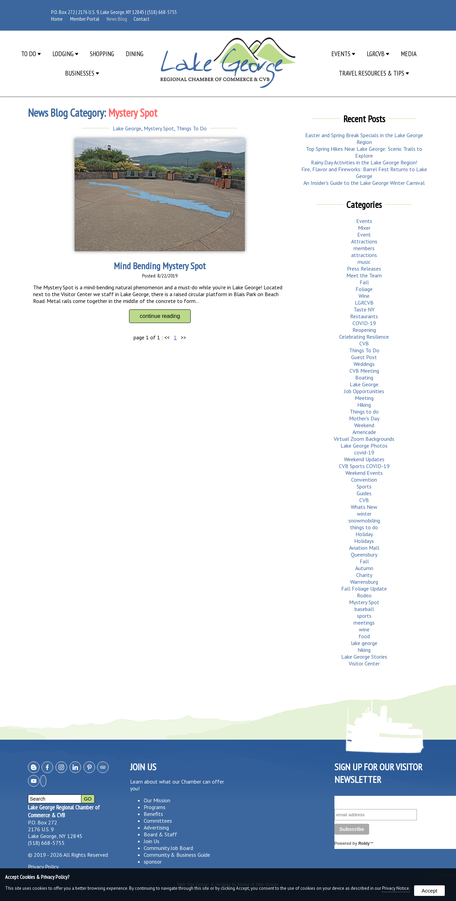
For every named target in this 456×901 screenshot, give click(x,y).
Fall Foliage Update (364, 588)
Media (408, 53)
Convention (364, 479)
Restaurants (364, 316)
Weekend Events (364, 472)
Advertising (156, 827)
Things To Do (191, 128)
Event (364, 234)
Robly (363, 843)
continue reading (160, 316)
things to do (364, 527)
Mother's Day (364, 418)
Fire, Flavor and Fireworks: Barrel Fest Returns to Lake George (364, 172)
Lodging (65, 53)
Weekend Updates (364, 459)
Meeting (364, 398)
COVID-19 (364, 323)
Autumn (364, 568)
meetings (364, 622)
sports (364, 615)
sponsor (153, 861)
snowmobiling (364, 520)
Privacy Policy (43, 866)
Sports (364, 486)
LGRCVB (378, 53)
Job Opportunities (364, 391)
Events (343, 53)
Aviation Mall (364, 547)
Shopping (102, 53)
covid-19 (364, 452)
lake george (364, 643)
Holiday (364, 534)
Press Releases (364, 268)
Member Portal (84, 18)
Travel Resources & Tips (374, 73)
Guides (364, 493)
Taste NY (364, 309)
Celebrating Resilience (364, 336)
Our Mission (157, 800)
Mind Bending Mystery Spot (160, 265)
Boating (364, 377)
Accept (429, 891)
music (364, 261)
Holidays (364, 540)
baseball (364, 609)
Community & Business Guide (177, 854)
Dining (134, 53)
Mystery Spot (159, 128)
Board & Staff (160, 834)
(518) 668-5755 (162, 12)
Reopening (364, 329)
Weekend (364, 425)
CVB (364, 343)
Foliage (364, 289)
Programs (155, 807)
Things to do (364, 411)
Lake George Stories (364, 656)
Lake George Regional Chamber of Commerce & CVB (64, 811)
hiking (364, 649)
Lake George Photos (364, 445)
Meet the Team (364, 275)
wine (364, 629)
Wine (364, 295)
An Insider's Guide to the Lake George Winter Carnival (364, 182)
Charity (364, 575)
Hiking (364, 404)
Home (57, 18)
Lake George (127, 128)
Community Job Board (168, 847)
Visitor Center (364, 663)
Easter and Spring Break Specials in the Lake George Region (364, 138)
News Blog (117, 18)
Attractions (364, 241)
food (364, 636)
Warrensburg (364, 581)
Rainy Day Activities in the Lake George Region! (364, 162)
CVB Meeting (364, 370)
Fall (364, 282)
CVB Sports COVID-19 (364, 466)
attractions (364, 255)
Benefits (153, 813)
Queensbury (364, 554)
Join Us (151, 841)
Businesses (82, 73)
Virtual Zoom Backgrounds (364, 438)
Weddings (364, 363)
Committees (158, 820)
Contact (141, 18)
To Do (31, 53)
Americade (364, 432)
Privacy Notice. (396, 888)
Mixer (364, 227)
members (364, 248)
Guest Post (364, 357)
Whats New (364, 506)
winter (364, 513)
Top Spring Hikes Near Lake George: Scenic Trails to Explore (364, 152)
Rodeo (364, 595)
